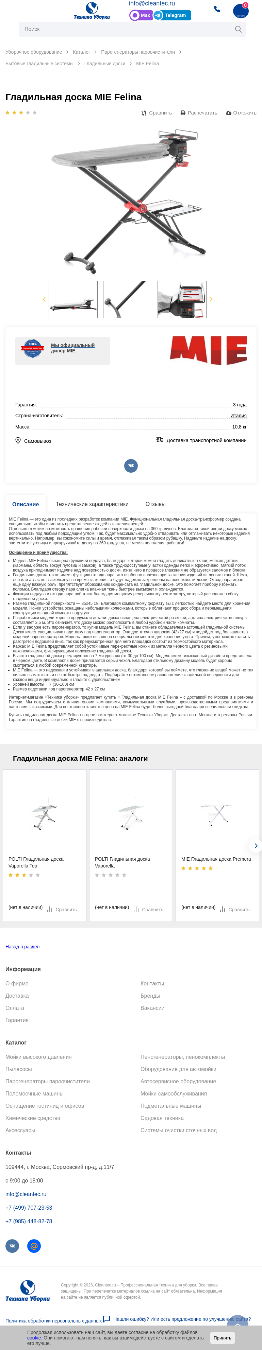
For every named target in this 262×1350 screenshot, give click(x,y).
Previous (44, 299)
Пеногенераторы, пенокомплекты (183, 1056)
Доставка (17, 995)
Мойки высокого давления (38, 1056)
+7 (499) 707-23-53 (28, 1207)
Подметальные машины (171, 1105)
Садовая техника (162, 1118)
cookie (34, 1337)
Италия (238, 415)
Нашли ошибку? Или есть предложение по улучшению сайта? (182, 1318)
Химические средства (32, 1118)
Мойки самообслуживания (174, 1093)
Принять (222, 1337)
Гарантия (17, 1020)
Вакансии (153, 1008)
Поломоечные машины (34, 1093)
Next (211, 299)
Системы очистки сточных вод (179, 1130)
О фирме (17, 983)
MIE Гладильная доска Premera (216, 859)
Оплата (14, 1008)
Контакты (152, 983)
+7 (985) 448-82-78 (28, 1221)
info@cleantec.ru (152, 3)
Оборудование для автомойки (178, 1069)
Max (145, 15)
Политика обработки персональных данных (53, 1320)
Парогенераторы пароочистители (47, 1081)
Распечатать (202, 113)
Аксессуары (20, 1130)
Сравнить (160, 113)
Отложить (245, 113)
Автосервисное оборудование (178, 1081)
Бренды (150, 995)
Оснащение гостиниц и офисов (44, 1105)
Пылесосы (18, 1069)
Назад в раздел (22, 946)
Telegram (175, 15)
